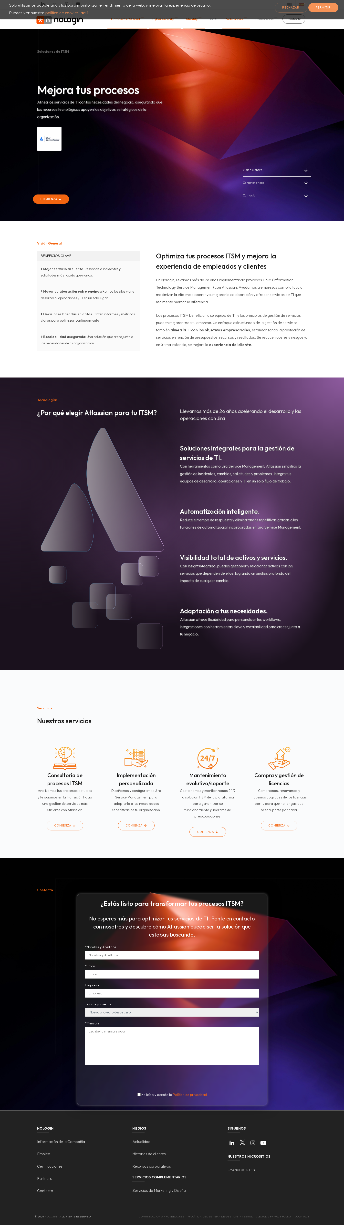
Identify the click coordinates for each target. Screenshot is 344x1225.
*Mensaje (92, 1023)
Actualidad (141, 1141)
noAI (213, 19)
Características (253, 182)
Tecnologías (47, 400)
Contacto (249, 195)
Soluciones (235, 19)
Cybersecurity (163, 19)
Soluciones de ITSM (53, 51)
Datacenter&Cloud (126, 19)
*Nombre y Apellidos (100, 947)
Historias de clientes (149, 1153)
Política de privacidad (190, 1094)
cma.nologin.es (240, 1170)
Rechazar (290, 7)
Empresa (92, 985)
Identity (192, 19)
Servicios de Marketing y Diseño (159, 1190)
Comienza (49, 199)
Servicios (44, 708)
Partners (44, 1178)
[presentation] (173, 1078)
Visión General (253, 170)
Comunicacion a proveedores (161, 1216)
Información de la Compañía (61, 1141)
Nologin (50, 1216)
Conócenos (264, 19)
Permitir (323, 7)
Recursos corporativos (151, 1166)
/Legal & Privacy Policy (274, 1216)
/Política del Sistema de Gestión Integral (220, 1216)
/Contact (302, 1216)
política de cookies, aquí (66, 12)
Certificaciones (50, 1166)
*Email (90, 966)
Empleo (43, 1153)
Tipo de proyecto (98, 1004)
